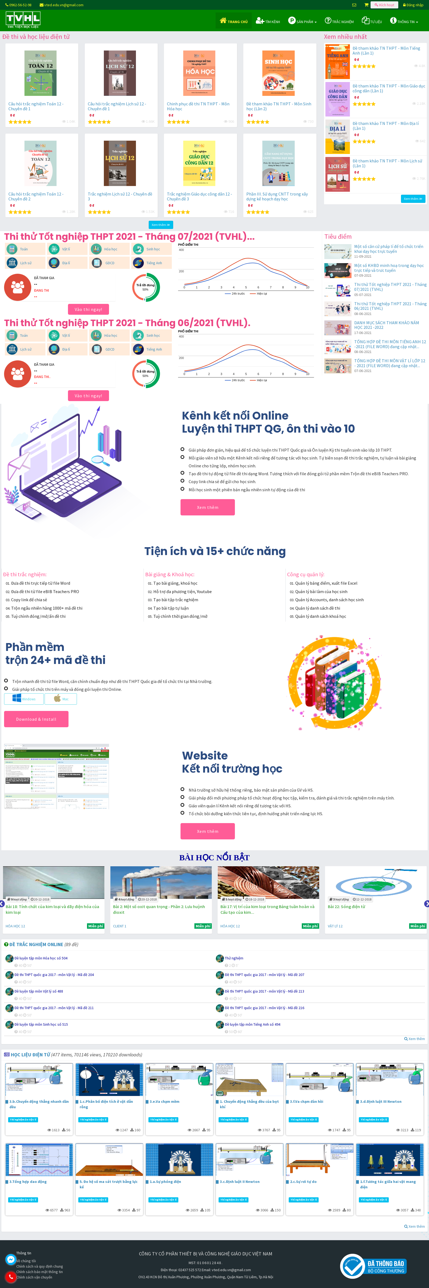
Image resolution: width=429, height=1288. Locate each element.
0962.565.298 (34, 1277)
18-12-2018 (358, 899)
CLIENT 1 (10, 926)
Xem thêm (208, 507)
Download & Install (36, 719)
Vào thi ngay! (88, 309)
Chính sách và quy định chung (39, 1266)
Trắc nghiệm (339, 20)
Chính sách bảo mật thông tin (39, 1271)
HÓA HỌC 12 (119, 926)
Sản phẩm (302, 20)
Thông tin (404, 20)
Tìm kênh (268, 20)
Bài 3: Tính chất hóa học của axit (34, 906)
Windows (24, 698)
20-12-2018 (144, 899)
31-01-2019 (37, 899)
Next (426, 902)
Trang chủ (234, 20)
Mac (61, 698)
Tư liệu (372, 20)
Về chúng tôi (26, 1260)
